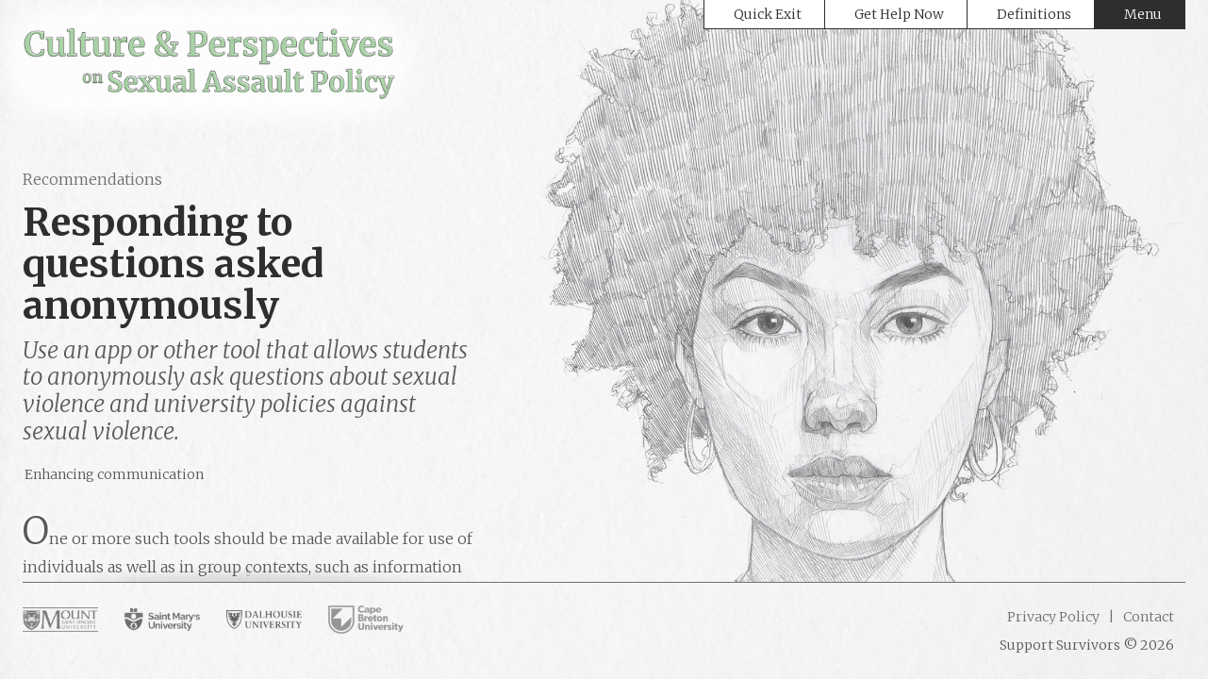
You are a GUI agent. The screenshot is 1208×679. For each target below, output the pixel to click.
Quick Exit (768, 14)
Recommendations (92, 179)
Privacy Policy (1053, 616)
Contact (1147, 616)
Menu (1143, 14)
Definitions (1034, 14)
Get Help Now (899, 14)
